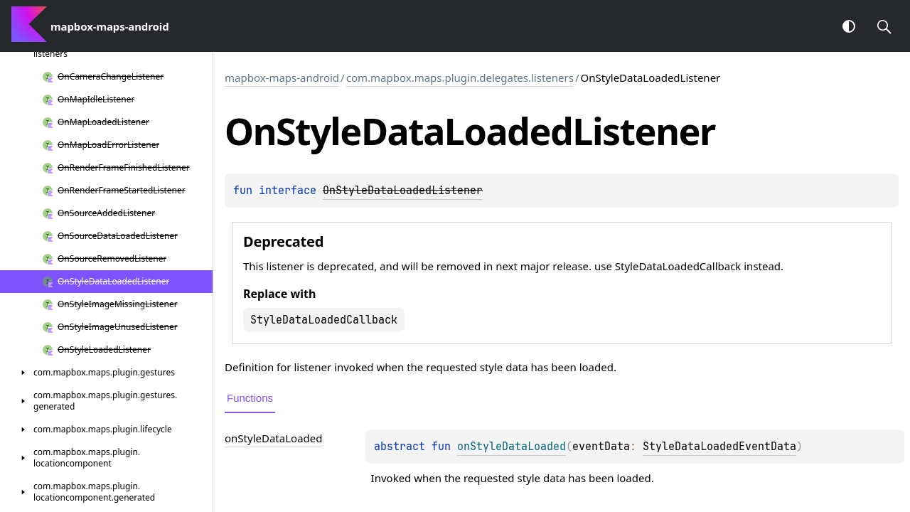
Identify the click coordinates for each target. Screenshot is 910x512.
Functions (250, 398)
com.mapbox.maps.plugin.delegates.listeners (460, 77)
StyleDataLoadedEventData (719, 446)
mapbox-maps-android (282, 77)
